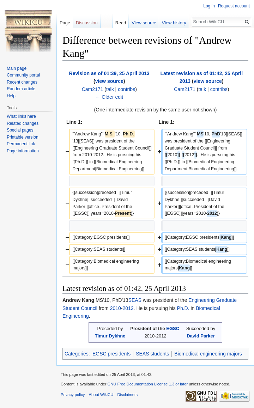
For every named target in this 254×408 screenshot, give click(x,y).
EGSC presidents (111, 354)
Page (65, 22)
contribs (126, 89)
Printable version (22, 137)
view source (109, 81)
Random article (21, 88)
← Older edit (109, 97)
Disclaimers (127, 394)
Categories (77, 354)
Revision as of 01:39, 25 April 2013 (109, 73)
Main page (16, 68)
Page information (23, 150)
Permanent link (21, 143)
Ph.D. (183, 308)
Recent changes (22, 82)
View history (174, 22)
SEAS (134, 300)
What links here (21, 116)
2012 (127, 308)
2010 (115, 308)
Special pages (20, 130)
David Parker (201, 336)
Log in (209, 6)
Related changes (22, 123)
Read (120, 22)
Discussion (87, 22)
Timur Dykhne (110, 336)
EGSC (172, 328)
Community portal (23, 75)
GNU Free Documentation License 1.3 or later (147, 384)
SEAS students (152, 354)
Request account (234, 6)
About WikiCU (101, 394)
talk (110, 89)
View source (144, 22)
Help (11, 95)
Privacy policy (73, 394)
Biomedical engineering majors (208, 354)
